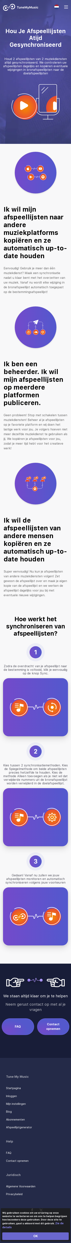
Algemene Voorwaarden (20, 1186)
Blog (9, 1111)
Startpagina (13, 1088)
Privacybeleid (14, 1194)
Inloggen (11, 1096)
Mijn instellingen (16, 1103)
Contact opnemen (53, 1026)
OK (35, 1236)
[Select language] (56, 7)
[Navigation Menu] (66, 7)
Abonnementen (15, 1119)
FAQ (18, 1026)
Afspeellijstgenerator (19, 1127)
